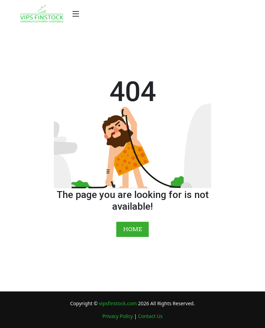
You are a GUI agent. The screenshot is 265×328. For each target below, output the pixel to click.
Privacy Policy (117, 316)
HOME (132, 229)
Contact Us (150, 316)
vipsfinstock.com (118, 303)
